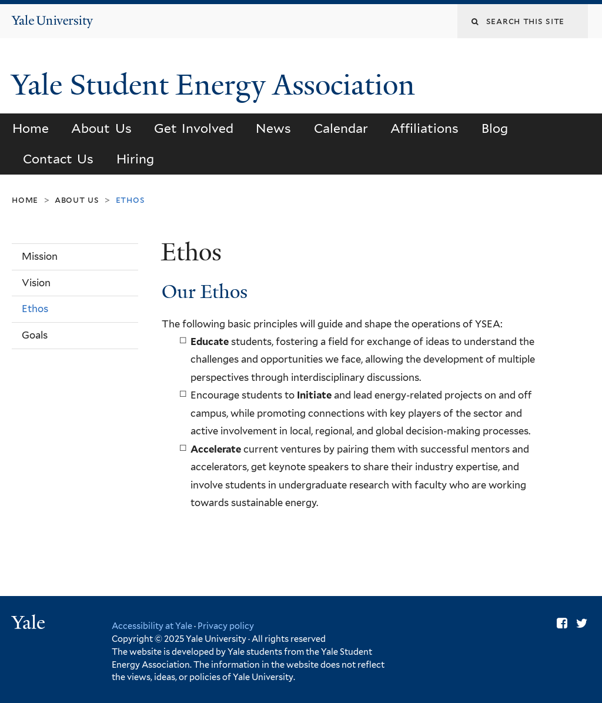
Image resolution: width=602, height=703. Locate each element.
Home (30, 128)
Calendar (341, 128)
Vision (36, 283)
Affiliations (424, 128)
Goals (35, 335)
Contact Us (58, 159)
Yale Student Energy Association (216, 85)
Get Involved (193, 128)
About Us (101, 128)
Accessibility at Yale (152, 626)
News (273, 128)
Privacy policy (226, 626)
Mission (40, 256)
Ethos (35, 308)
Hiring (135, 159)
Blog (494, 128)
